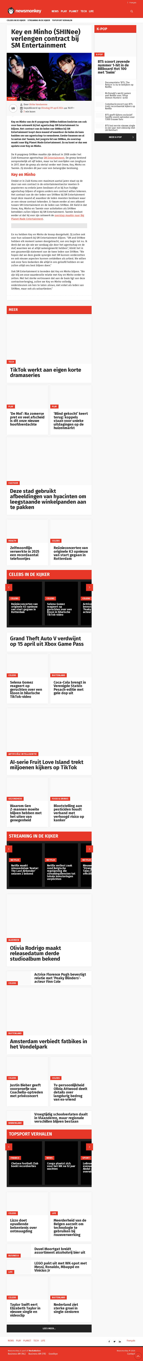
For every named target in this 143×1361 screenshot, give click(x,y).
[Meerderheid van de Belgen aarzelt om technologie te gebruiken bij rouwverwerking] (71, 1203)
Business (13, 1255)
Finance (15, 1158)
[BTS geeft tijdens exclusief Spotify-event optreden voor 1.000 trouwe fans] (100, 115)
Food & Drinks (60, 798)
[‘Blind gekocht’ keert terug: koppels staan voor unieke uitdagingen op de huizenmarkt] (71, 396)
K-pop (11, 98)
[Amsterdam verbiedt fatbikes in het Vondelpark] (49, 1011)
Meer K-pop (122, 137)
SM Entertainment (54, 157)
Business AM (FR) (37, 1353)
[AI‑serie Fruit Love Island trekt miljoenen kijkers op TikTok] (49, 732)
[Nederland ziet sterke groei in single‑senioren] (71, 1288)
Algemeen (13, 940)
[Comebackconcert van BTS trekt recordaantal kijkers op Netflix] (100, 104)
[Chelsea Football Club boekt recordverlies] (25, 1150)
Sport (86, 1158)
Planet (73, 11)
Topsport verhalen (62, 20)
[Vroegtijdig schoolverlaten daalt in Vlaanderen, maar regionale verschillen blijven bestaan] (19, 1118)
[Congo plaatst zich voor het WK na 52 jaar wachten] (61, 1150)
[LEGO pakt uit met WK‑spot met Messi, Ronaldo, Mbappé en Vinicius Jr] (19, 1267)
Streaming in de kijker (39, 20)
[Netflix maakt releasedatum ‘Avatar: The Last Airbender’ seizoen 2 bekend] (25, 852)
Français (133, 3)
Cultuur (13, 483)
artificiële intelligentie (22, 754)
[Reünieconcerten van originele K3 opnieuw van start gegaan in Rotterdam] (71, 531)
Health (12, 540)
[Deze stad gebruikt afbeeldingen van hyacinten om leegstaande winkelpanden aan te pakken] (49, 461)
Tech (84, 11)
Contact (131, 1353)
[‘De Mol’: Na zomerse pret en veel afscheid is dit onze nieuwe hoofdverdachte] (27, 396)
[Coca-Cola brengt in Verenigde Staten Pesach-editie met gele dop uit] (71, 665)
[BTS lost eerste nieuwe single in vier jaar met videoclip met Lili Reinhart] (100, 126)
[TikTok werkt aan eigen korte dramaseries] (49, 340)
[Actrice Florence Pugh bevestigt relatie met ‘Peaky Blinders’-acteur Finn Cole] (19, 978)
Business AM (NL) (17, 1353)
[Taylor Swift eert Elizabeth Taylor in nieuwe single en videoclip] (27, 1288)
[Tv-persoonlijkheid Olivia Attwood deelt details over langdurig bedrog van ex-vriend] (71, 1068)
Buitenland (58, 675)
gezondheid (15, 798)
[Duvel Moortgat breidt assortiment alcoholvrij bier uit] (19, 1251)
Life (91, 11)
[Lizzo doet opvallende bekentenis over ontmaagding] (27, 1203)
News (55, 11)
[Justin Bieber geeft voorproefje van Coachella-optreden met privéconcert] (27, 1068)
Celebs (56, 540)
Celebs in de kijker (16, 20)
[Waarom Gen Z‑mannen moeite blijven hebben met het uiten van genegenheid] (27, 789)
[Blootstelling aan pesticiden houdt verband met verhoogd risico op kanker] (71, 789)
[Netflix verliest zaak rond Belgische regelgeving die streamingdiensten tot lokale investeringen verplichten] (61, 852)
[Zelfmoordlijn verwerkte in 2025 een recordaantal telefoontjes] (27, 531)
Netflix (15, 860)
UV (13, 108)
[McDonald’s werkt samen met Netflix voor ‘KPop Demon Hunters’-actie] (100, 93)
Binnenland (15, 1123)
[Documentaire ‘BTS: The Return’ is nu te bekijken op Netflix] (100, 83)
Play (64, 11)
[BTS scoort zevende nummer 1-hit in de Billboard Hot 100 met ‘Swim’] (115, 44)
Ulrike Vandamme (38, 104)
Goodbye (53, 1353)
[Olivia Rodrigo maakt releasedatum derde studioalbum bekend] (49, 918)
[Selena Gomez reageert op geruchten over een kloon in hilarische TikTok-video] (27, 665)
